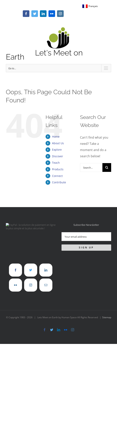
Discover (57, 156)
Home (56, 136)
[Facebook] (15, 270)
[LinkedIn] (45, 270)
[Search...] (91, 167)
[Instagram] (30, 285)
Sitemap (106, 317)
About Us (58, 143)
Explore (57, 149)
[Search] (106, 167)
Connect (57, 176)
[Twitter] (30, 270)
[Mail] (45, 285)
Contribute (59, 182)
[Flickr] (15, 285)
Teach (56, 162)
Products (57, 169)
